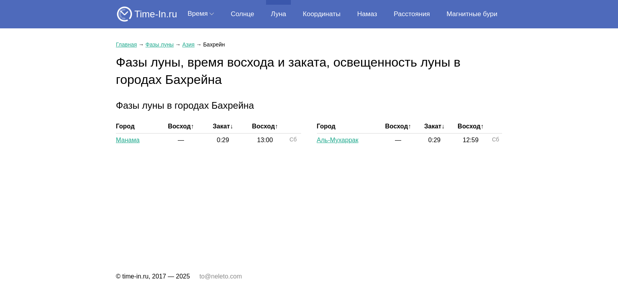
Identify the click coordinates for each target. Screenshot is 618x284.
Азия (188, 44)
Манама (128, 140)
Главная (126, 44)
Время (198, 13)
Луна (278, 14)
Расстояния (412, 14)
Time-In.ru (155, 14)
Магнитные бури (472, 14)
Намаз (367, 14)
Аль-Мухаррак (338, 140)
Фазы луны (159, 44)
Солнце (242, 14)
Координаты (322, 14)
